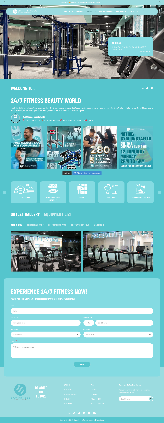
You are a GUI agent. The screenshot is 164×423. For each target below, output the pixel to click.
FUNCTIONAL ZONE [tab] (35, 225)
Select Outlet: (15, 329)
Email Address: (15, 317)
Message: (14, 341)
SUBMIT (82, 364)
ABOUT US (67, 11)
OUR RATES (80, 11)
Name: (13, 306)
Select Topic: (87, 329)
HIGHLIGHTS (120, 11)
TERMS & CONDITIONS (97, 403)
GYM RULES (94, 394)
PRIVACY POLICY (96, 399)
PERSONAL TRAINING (105, 11)
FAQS (92, 385)
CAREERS (94, 389)
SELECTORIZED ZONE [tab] (57, 225)
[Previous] (4, 2)
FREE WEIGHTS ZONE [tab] (80, 225)
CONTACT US (134, 11)
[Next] (159, 2)
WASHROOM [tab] (99, 225)
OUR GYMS (90, 11)
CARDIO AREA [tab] (16, 225)
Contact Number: (88, 317)
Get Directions (143, 52)
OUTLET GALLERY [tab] (25, 214)
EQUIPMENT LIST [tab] (58, 214)
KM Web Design (99, 420)
